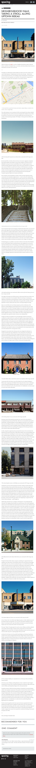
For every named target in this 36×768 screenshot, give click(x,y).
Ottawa (14, 763)
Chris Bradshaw (5, 739)
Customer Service (28, 760)
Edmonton (15, 765)
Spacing (5, 20)
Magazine (27, 755)
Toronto (15, 756)
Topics (27, 2)
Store (26, 758)
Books (26, 756)
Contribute (27, 764)
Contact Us (27, 766)
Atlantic (15, 764)
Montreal (15, 761)
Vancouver (15, 757)
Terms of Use (27, 765)
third (11, 64)
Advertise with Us (28, 763)
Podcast (26, 757)
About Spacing (28, 761)
